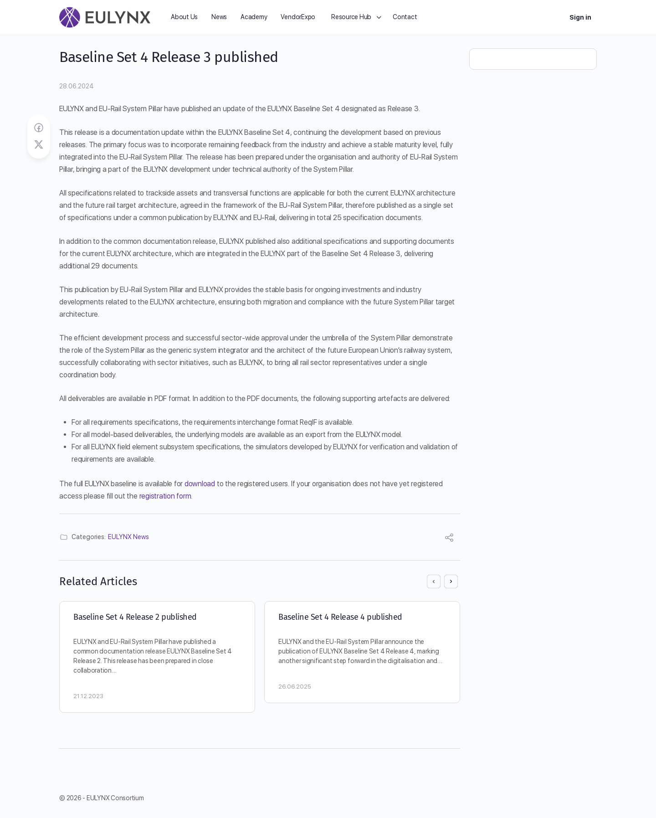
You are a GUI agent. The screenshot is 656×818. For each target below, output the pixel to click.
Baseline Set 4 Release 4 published (340, 617)
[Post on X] (39, 145)
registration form (165, 496)
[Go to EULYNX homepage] (104, 16)
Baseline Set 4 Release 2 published (135, 617)
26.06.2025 (294, 686)
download (200, 483)
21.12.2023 (88, 696)
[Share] (449, 539)
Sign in (580, 17)
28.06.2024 (76, 86)
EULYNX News (128, 536)
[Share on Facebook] (39, 128)
